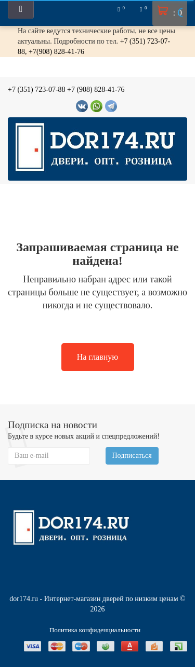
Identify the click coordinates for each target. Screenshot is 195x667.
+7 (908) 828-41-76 (96, 89)
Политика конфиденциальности (94, 630)
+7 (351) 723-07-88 (37, 89)
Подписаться (132, 455)
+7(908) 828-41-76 (56, 52)
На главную (98, 356)
